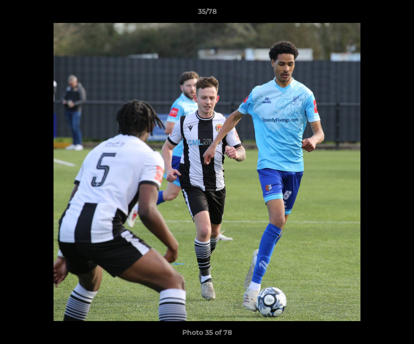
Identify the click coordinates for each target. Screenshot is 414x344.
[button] (397, 14)
